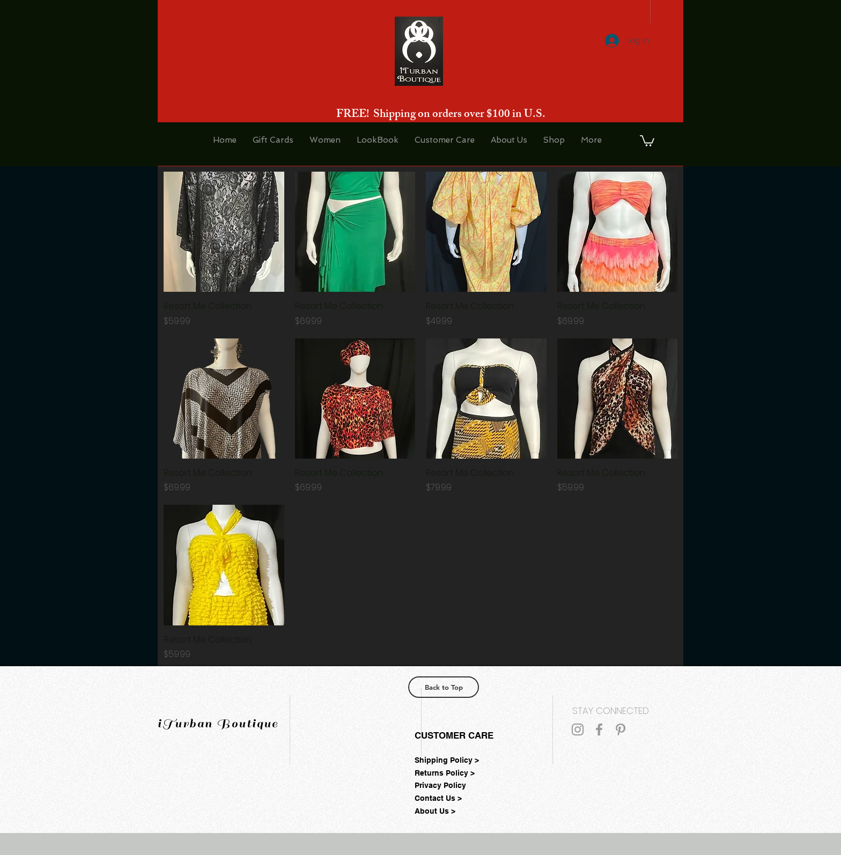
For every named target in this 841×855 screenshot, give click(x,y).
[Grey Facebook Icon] (599, 729)
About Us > (435, 811)
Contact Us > (438, 798)
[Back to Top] (443, 687)
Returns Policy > (445, 773)
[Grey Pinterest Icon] (621, 729)
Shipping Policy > (447, 760)
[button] (647, 140)
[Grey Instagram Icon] (578, 729)
